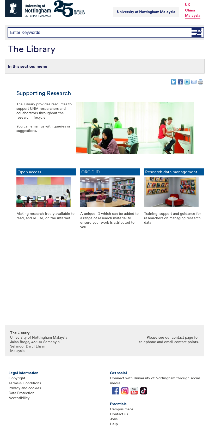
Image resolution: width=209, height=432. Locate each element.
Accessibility (19, 397)
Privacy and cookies (25, 387)
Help (114, 423)
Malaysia (192, 15)
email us (37, 126)
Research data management (171, 171)
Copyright (17, 377)
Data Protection (21, 392)
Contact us (119, 413)
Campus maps (121, 408)
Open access (29, 171)
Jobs (114, 418)
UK (187, 4)
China (190, 10)
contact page (182, 337)
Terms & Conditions (25, 382)
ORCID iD (90, 171)
